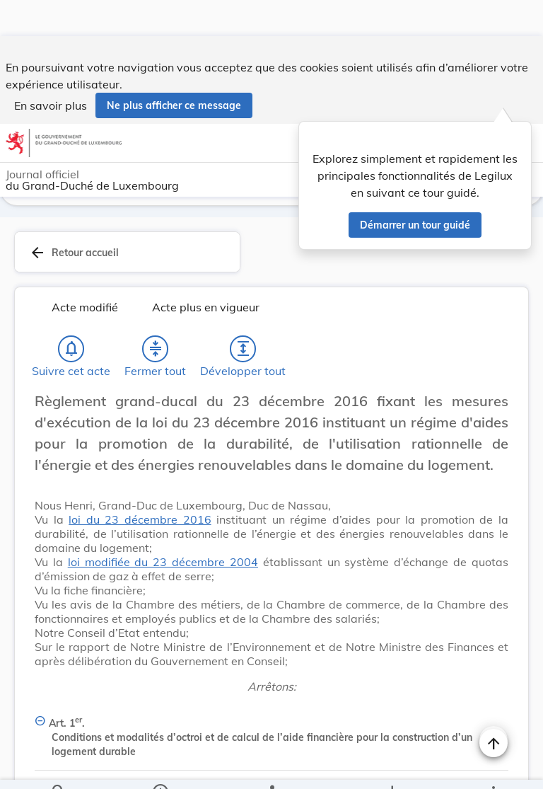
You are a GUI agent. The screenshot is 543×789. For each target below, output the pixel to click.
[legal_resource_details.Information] (160, 766)
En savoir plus (50, 69)
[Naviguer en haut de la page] (493, 707)
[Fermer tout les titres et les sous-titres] (155, 312)
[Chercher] (59, 766)
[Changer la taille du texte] (493, 381)
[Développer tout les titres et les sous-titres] (243, 312)
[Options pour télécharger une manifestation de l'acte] (391, 766)
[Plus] (492, 766)
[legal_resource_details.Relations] (271, 766)
